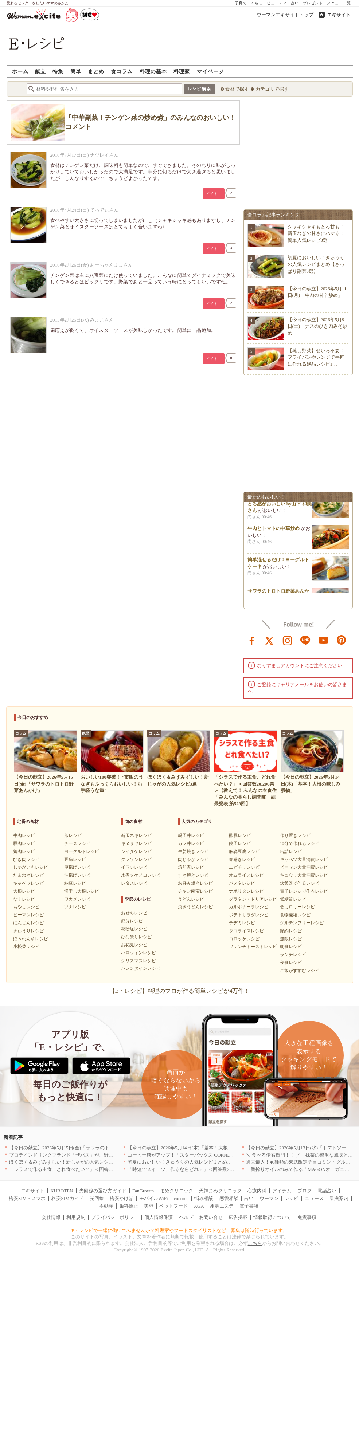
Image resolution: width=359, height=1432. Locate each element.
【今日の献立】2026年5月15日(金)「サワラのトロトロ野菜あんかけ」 (83, 1147)
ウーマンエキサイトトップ (285, 14)
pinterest (341, 639)
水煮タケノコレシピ (140, 875)
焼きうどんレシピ (195, 906)
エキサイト (339, 14)
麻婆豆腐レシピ (244, 851)
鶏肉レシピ (24, 851)
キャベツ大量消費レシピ (304, 859)
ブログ (304, 1190)
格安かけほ (121, 1198)
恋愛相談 (228, 1198)
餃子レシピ (240, 843)
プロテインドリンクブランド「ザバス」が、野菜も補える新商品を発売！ (87, 1155)
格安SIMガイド (67, 1198)
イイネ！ (213, 194)
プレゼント (313, 3)
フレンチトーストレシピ (253, 946)
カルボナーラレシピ (248, 906)
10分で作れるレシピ (299, 843)
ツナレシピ (75, 906)
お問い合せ (211, 1217)
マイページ (210, 71)
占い (295, 3)
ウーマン (269, 1198)
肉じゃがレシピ (193, 859)
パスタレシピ (242, 883)
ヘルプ (186, 1217)
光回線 (97, 1198)
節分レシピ (132, 921)
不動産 (106, 1206)
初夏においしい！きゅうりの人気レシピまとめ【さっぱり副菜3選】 (316, 264)
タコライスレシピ (246, 930)
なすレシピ (24, 899)
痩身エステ (222, 1206)
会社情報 (51, 1217)
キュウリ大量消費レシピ (304, 875)
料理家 (181, 71)
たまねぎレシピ (28, 875)
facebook (251, 639)
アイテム (281, 1190)
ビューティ (277, 3)
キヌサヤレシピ (136, 843)
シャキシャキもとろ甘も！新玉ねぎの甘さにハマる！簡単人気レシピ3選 (316, 233)
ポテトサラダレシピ (248, 914)
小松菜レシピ (26, 946)
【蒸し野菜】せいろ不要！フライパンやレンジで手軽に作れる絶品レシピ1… (316, 357)
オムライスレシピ (246, 875)
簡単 (75, 71)
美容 (148, 1206)
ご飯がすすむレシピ (299, 970)
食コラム (122, 71)
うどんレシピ (191, 899)
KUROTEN (61, 1190)
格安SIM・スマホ (27, 1198)
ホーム (20, 71)
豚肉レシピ (24, 843)
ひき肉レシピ (26, 859)
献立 (40, 71)
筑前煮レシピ (191, 867)
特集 (57, 71)
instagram (287, 639)
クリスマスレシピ (138, 960)
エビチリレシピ (244, 867)
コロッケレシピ (244, 938)
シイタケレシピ (136, 851)
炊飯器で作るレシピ (299, 883)
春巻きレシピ (242, 859)
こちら (255, 1243)
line (305, 639)
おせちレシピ (134, 913)
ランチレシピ (293, 954)
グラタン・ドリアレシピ (253, 899)
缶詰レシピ (291, 851)
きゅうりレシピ (28, 930)
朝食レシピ (291, 946)
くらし (257, 3)
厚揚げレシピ (77, 867)
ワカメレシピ (77, 899)
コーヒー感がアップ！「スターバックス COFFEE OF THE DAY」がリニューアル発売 (218, 1155)
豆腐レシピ (75, 859)
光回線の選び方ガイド (102, 1190)
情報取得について (272, 1217)
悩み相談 (203, 1198)
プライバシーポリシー (114, 1217)
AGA (199, 1206)
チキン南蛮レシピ (195, 891)
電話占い (326, 1190)
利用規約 (75, 1217)
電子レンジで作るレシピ (304, 891)
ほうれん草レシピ (30, 938)
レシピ (291, 1198)
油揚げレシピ (77, 875)
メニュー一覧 (339, 3)
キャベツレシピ (28, 883)
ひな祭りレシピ (136, 936)
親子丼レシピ (191, 835)
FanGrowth (143, 1190)
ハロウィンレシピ (138, 952)
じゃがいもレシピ (30, 867)
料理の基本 (153, 71)
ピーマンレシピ (28, 914)
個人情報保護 (158, 1217)
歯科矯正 (128, 1206)
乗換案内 (338, 1198)
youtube (323, 639)
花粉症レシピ (134, 928)
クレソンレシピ (136, 859)
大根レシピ (24, 891)
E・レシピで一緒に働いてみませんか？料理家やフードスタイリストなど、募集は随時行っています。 (179, 1230)
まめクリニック (176, 1190)
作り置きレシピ (295, 835)
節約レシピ (291, 930)
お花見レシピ (134, 944)
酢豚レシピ (240, 835)
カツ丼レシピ (191, 843)
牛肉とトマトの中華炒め (273, 530)
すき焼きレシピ (193, 875)
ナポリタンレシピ (246, 891)
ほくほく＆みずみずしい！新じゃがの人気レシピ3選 (65, 1162)
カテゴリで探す (272, 89)
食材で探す (237, 89)
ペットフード (173, 1206)
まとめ (96, 71)
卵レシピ (73, 835)
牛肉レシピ (24, 835)
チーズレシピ (77, 843)
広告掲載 (238, 1217)
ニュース (314, 1198)
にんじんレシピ (28, 922)
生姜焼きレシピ (193, 851)
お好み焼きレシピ (195, 883)
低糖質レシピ (293, 899)
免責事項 (306, 1217)
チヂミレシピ (242, 922)
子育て (241, 3)
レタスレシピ (134, 883)
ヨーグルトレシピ (81, 851)
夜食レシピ (291, 962)
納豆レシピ (75, 883)
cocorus (181, 1198)
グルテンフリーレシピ (302, 922)
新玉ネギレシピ (136, 835)
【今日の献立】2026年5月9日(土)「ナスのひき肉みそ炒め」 (318, 326)
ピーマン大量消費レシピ (304, 867)
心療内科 (256, 1190)
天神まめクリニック (220, 1190)
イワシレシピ (134, 867)
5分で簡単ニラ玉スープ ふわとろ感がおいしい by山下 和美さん (279, 505)
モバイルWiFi (153, 1198)
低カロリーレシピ (297, 906)
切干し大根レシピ (81, 891)
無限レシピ (291, 938)
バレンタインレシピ (140, 968)
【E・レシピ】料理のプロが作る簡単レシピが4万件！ (179, 991)
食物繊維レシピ (295, 914)
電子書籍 (248, 1206)
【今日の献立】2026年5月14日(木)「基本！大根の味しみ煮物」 (194, 1147)
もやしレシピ (26, 906)
